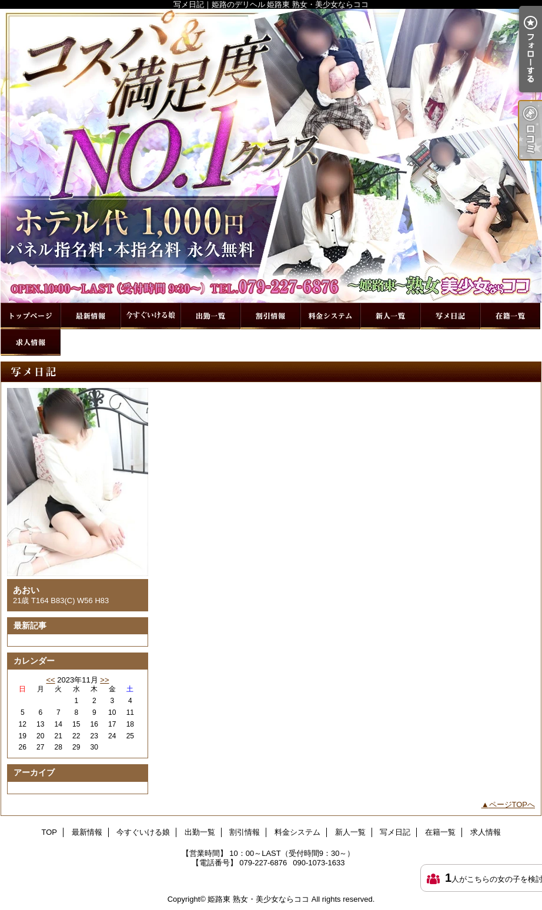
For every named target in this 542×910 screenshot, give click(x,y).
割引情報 (270, 316)
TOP (31, 316)
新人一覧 (390, 316)
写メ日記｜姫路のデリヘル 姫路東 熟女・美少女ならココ (271, 156)
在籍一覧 (510, 316)
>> (104, 679)
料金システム (330, 316)
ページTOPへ (512, 804)
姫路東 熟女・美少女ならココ (258, 899)
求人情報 (31, 342)
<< (50, 679)
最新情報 (91, 316)
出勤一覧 (210, 316)
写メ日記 (450, 316)
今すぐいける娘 (150, 316)
